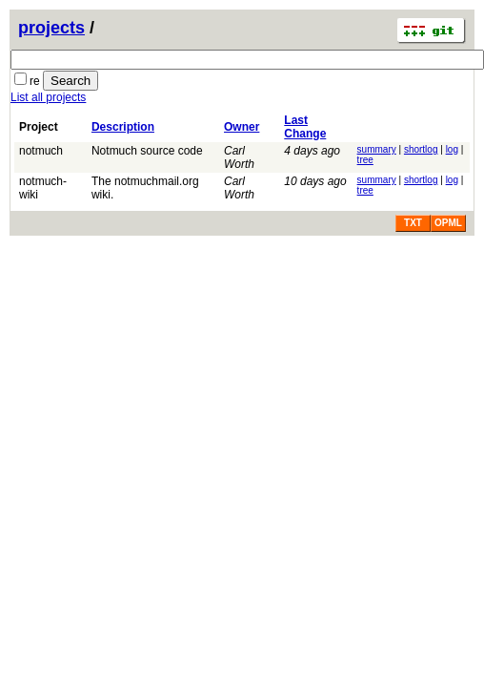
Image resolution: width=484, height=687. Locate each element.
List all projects (48, 97)
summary (376, 149)
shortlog (421, 149)
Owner (241, 127)
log (452, 149)
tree (365, 160)
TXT (413, 223)
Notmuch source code (147, 150)
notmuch (41, 150)
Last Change (305, 127)
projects (51, 27)
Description (122, 127)
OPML (448, 223)
